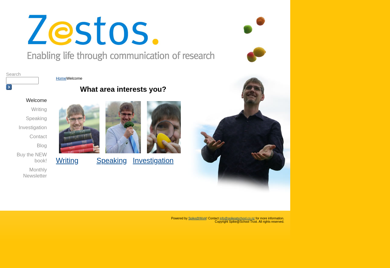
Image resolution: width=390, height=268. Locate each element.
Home (61, 78)
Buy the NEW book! (32, 158)
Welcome (36, 100)
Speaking (36, 118)
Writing (39, 109)
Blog (42, 145)
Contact (38, 136)
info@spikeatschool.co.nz (237, 218)
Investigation (33, 127)
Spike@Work (197, 218)
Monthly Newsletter (35, 173)
